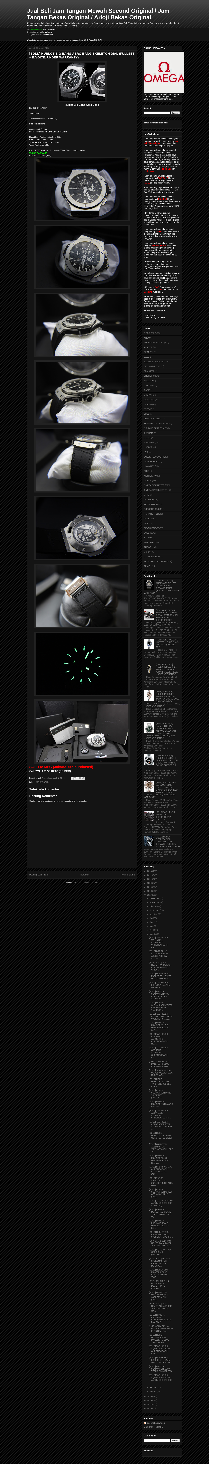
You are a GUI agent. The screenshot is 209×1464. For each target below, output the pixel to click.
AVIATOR (148, 347)
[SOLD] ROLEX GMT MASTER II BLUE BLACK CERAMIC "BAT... (158, 1273)
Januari (153, 1391)
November (154, 902)
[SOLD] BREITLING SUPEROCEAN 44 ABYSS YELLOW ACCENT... (158, 955)
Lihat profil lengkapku (153, 1427)
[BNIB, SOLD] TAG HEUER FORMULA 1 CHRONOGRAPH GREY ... (159, 966)
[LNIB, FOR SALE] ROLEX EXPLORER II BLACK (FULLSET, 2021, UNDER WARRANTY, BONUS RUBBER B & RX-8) (161, 761)
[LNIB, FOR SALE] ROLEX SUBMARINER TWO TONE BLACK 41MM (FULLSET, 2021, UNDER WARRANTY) (167, 669)
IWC (146, 452)
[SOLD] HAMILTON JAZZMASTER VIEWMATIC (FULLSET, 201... (161, 1148)
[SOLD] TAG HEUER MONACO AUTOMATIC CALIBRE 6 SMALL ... (161, 1016)
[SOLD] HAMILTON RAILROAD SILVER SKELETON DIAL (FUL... (159, 1296)
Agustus (153, 914)
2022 (149, 875)
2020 (149, 883)
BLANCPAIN (149, 371)
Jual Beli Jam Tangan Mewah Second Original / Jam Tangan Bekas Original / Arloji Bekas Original (98, 14)
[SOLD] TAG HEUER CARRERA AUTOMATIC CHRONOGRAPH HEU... (158, 1039)
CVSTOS (148, 409)
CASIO (147, 390)
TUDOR (147, 547)
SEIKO (147, 523)
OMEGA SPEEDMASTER (155, 490)
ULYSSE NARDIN (152, 556)
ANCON (147, 338)
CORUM (148, 404)
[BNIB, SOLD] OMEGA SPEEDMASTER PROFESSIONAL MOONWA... (159, 1262)
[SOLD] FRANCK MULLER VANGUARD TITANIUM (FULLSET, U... (160, 1213)
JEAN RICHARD (151, 461)
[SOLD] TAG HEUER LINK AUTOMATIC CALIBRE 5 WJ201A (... (161, 1203)
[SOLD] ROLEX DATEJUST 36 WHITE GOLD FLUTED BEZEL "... (160, 1136)
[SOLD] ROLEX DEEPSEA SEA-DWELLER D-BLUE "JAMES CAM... (159, 1338)
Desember (154, 898)
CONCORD (149, 399)
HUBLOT (38, 782)
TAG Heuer (149, 542)
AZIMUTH (148, 352)
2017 (149, 895)
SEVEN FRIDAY (151, 528)
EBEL (146, 414)
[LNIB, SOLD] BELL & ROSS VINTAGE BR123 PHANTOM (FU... (161, 1328)
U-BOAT (148, 552)
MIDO (146, 471)
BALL (146, 357)
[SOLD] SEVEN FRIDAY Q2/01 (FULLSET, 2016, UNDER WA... (161, 1072)
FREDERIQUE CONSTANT (156, 423)
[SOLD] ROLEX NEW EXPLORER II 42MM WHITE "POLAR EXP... (160, 1360)
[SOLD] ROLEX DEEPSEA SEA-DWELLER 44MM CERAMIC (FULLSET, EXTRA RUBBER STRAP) (168, 842)
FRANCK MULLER (152, 418)
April (151, 930)
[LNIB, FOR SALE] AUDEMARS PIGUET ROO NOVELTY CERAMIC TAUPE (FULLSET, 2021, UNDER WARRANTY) (161, 587)
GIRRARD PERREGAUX (155, 428)
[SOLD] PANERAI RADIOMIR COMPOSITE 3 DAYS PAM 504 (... (160, 1318)
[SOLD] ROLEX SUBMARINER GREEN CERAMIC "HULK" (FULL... (161, 1193)
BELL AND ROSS (152, 366)
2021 (149, 879)
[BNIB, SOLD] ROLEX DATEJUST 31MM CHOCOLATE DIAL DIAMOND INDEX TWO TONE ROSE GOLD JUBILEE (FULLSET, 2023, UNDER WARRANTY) (161, 789)
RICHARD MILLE (152, 514)
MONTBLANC (150, 476)
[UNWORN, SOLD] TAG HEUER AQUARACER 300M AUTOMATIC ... (160, 1243)
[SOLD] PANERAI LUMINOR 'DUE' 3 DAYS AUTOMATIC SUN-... (159, 1026)
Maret (152, 934)
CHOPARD (149, 395)
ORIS (146, 495)
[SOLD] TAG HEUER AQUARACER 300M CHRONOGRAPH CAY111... (159, 1350)
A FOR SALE (150, 333)
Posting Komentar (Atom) (87, 882)
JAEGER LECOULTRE (154, 457)
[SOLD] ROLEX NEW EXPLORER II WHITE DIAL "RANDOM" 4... (160, 976)
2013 (149, 1408)
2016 (149, 1396)
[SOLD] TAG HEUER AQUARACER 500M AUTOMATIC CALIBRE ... (160, 1125)
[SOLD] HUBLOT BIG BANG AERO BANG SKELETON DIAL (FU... (161, 1234)
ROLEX (147, 518)
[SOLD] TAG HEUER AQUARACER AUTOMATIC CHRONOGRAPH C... (160, 1114)
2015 (149, 1400)
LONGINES (149, 466)
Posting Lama (128, 874)
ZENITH (147, 566)
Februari (153, 1387)
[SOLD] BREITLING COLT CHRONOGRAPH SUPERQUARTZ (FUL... (161, 1170)
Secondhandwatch (156, 1423)
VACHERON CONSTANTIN (156, 561)
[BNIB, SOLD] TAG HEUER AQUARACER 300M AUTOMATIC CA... (160, 1307)
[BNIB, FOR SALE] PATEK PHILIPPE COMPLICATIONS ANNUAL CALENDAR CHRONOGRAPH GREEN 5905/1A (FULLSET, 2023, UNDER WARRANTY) (160, 730)
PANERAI (148, 499)
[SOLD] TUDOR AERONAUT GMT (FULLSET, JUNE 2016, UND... (161, 1181)
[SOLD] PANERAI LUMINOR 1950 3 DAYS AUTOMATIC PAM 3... (159, 1159)
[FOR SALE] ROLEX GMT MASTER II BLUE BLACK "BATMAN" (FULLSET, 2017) (168, 643)
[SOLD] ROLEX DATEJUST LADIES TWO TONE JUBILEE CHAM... (160, 1083)
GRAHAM (148, 433)
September (154, 910)
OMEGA (148, 480)
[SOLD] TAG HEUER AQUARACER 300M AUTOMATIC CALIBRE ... (160, 1379)
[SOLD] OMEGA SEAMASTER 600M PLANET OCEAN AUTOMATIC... (159, 995)
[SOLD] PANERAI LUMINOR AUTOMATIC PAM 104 (161, 1104)
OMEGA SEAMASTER (154, 485)
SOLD (46, 782)
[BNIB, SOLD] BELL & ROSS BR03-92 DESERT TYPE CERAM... (159, 1284)
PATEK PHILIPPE (152, 504)
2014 (149, 1404)
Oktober (153, 906)
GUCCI (147, 438)
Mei (151, 926)
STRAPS (148, 537)
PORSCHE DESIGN (153, 509)
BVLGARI (148, 380)
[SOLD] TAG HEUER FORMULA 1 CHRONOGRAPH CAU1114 (165, 815)
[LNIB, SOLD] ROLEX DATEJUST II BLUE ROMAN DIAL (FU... (159, 1064)
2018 (149, 891)
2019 (149, 887)
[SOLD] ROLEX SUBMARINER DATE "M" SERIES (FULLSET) (160, 1094)
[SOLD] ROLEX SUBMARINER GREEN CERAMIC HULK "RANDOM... (161, 1006)
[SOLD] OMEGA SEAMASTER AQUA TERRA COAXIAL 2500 (160, 1368)
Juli (151, 918)
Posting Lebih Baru (38, 874)
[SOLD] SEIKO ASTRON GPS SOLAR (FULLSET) (160, 1252)
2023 (149, 871)
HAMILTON (149, 442)
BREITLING (149, 376)
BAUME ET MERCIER (154, 361)
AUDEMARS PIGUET (154, 342)
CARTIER (148, 385)
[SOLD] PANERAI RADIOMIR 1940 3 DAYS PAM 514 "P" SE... (159, 1224)
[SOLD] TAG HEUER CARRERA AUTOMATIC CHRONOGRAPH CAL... (158, 942)
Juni (151, 922)
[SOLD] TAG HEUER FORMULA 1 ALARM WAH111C (159, 985)
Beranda (84, 874)
